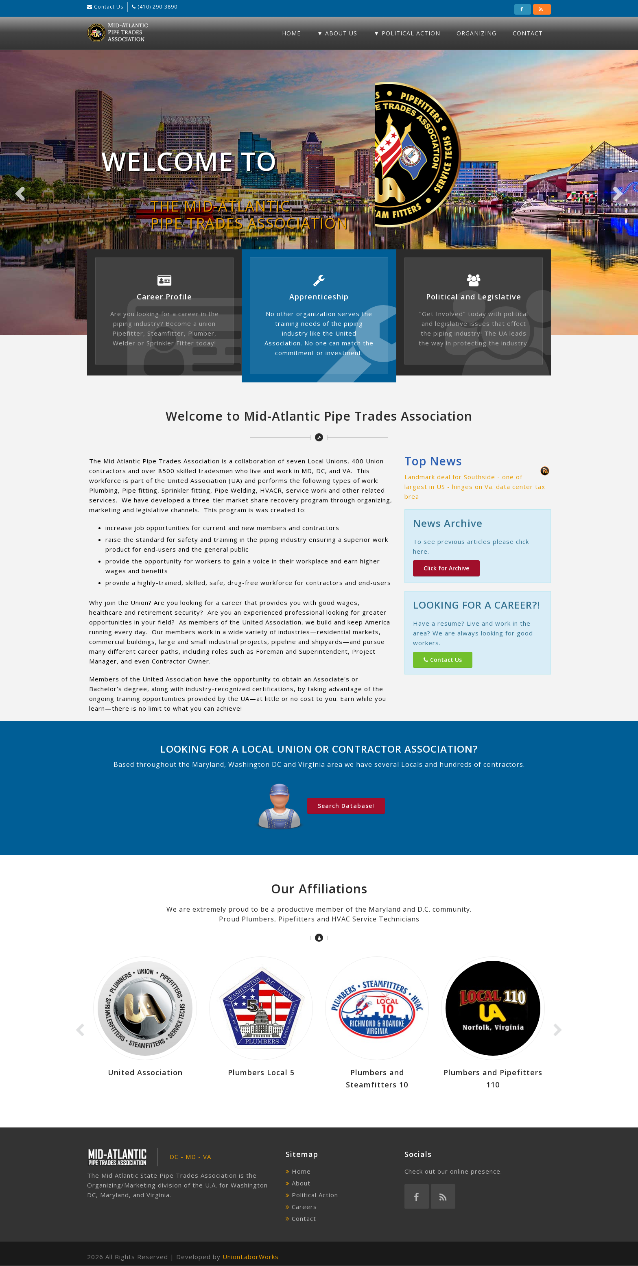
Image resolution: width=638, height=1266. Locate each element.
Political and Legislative (473, 296)
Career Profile (164, 296)
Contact (528, 33)
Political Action (315, 1195)
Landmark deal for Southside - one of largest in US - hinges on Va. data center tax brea (474, 486)
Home (291, 33)
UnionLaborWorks (251, 1257)
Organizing (476, 33)
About (301, 1183)
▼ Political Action (407, 33)
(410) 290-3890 (156, 6)
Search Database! (346, 806)
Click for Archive (446, 568)
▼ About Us (337, 33)
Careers (304, 1207)
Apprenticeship (319, 296)
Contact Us (107, 6)
